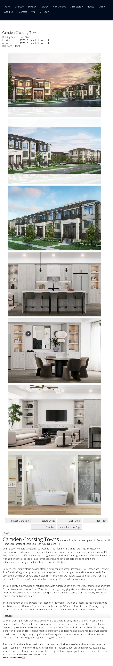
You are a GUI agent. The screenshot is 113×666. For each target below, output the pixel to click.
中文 (33, 11)
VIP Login (44, 11)
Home (7, 6)
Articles (90, 6)
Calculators (75, 6)
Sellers (43, 6)
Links (100, 6)
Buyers (31, 6)
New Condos (59, 6)
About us (8, 11)
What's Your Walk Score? (14, 657)
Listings (18, 6)
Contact (23, 11)
